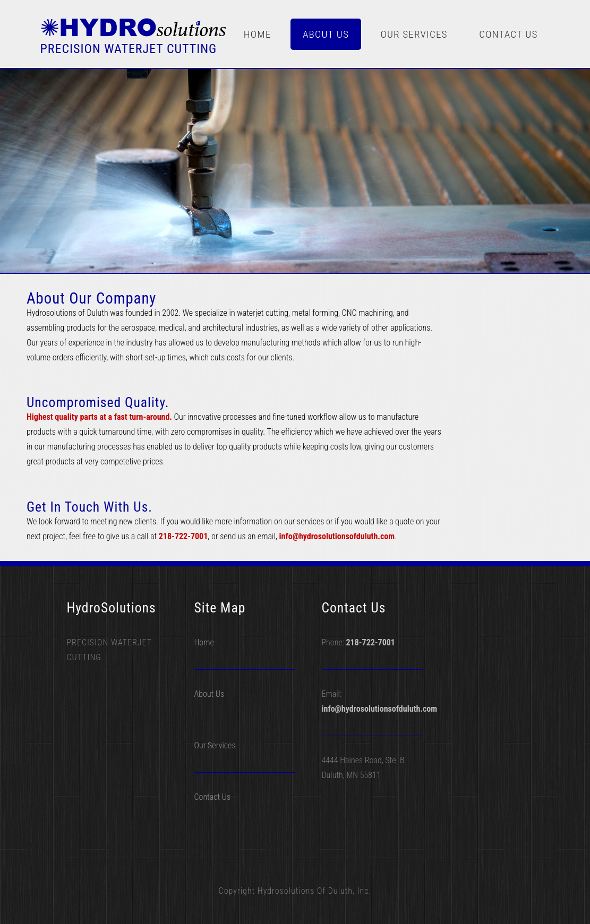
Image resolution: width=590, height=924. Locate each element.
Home (257, 34)
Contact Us (508, 34)
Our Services (413, 34)
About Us (326, 34)
